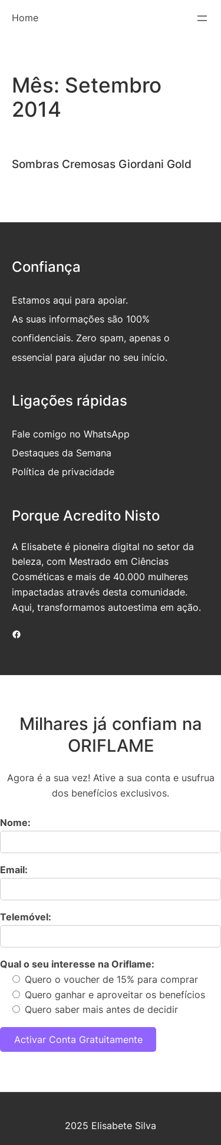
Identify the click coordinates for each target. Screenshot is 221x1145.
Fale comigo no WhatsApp (71, 434)
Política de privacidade (63, 472)
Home (25, 18)
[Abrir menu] (202, 18)
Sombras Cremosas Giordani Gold (102, 164)
